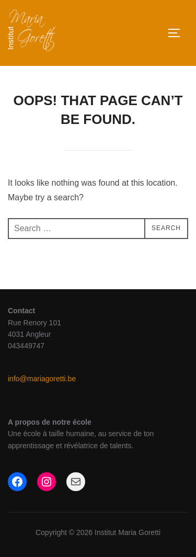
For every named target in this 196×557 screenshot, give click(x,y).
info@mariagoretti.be (42, 378)
